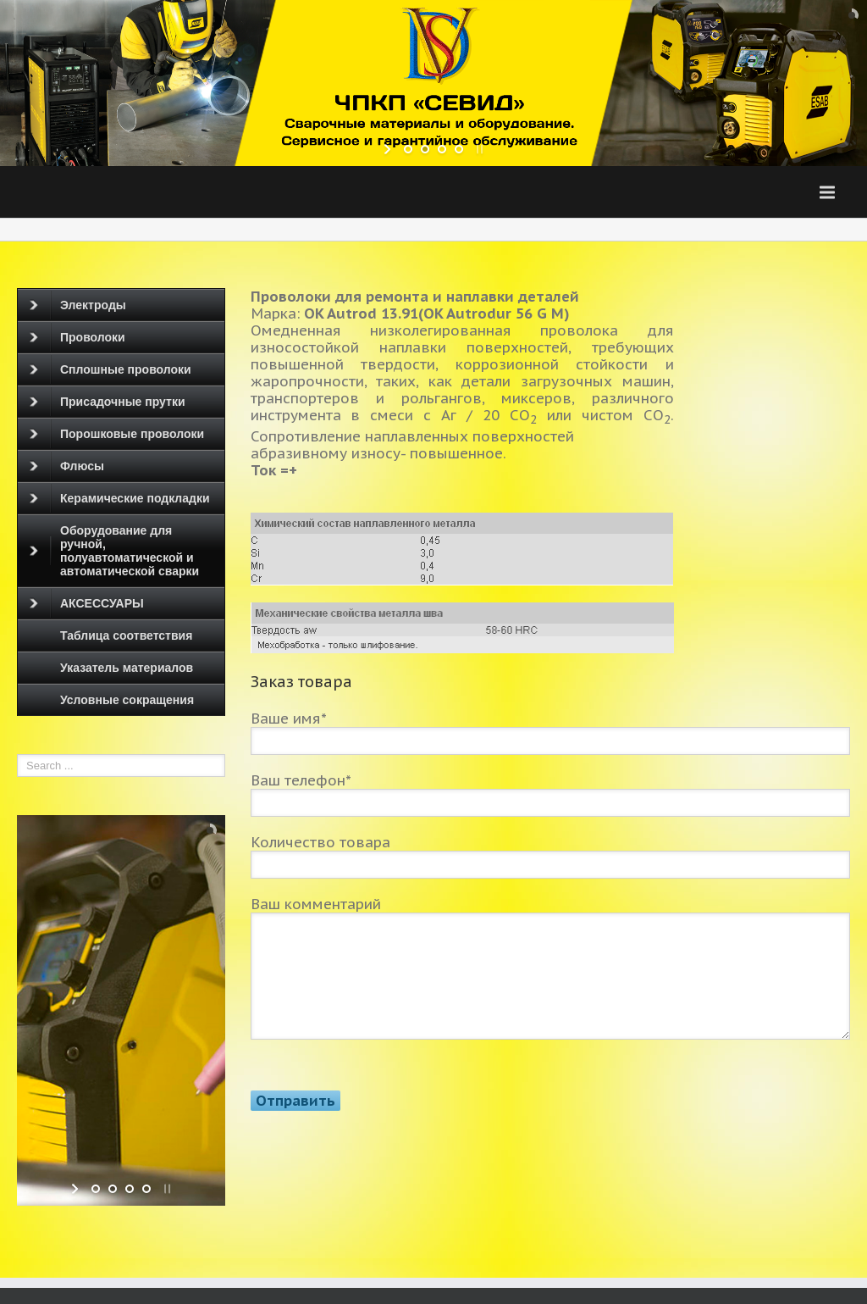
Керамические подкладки (120, 498)
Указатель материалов (126, 667)
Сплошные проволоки (110, 369)
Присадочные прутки (107, 401)
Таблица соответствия (126, 635)
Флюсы (67, 466)
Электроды (78, 305)
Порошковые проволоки (117, 433)
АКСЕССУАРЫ (87, 603)
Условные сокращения (127, 700)
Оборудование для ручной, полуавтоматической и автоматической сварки (114, 551)
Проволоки (77, 337)
